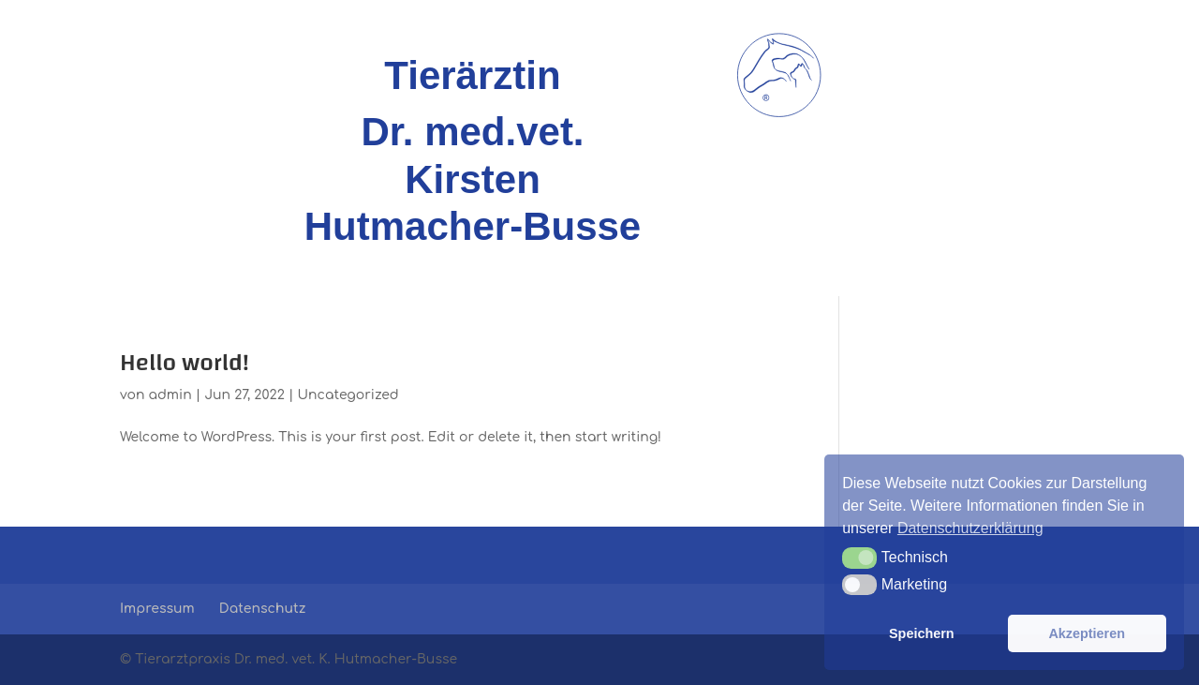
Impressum (157, 609)
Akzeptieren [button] (1086, 633)
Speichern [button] (922, 633)
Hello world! (184, 362)
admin (170, 395)
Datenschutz (262, 609)
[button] (859, 557)
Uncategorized (347, 395)
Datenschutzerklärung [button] (970, 528)
